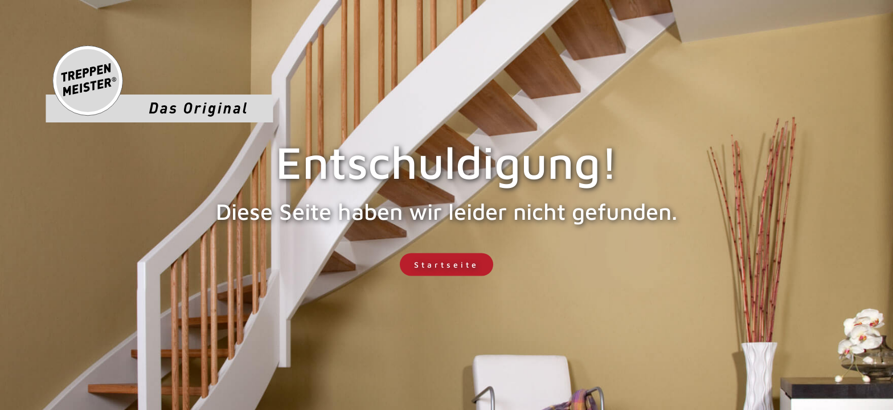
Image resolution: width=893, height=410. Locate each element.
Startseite (446, 264)
